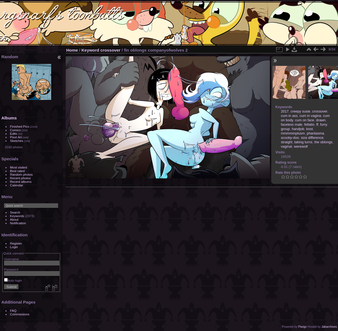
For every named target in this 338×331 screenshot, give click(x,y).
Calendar (16, 185)
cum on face (304, 120)
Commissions (20, 314)
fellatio (309, 124)
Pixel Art (16, 137)
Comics (15, 130)
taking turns (303, 142)
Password (11, 269)
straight (286, 142)
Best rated (17, 171)
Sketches (16, 140)
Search (15, 212)
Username (11, 259)
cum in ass (289, 116)
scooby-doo (290, 138)
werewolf (301, 146)
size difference (312, 138)
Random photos (21, 174)
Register (16, 243)
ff (317, 124)
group (285, 129)
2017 (284, 111)
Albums (9, 118)
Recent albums (20, 181)
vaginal (286, 146)
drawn (321, 120)
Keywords (17, 216)
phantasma (315, 133)
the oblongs (323, 142)
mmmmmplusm (293, 133)
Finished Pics (19, 126)
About (14, 219)
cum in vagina (310, 116)
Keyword (90, 50)
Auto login (13, 280)
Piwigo (302, 326)
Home (72, 50)
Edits (13, 133)
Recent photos (20, 178)
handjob (298, 129)
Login (14, 247)
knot (309, 129)
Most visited (18, 167)
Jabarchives (329, 326)
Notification (18, 223)
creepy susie (300, 111)
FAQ (13, 310)
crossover (110, 50)
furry (323, 124)
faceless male (291, 124)
